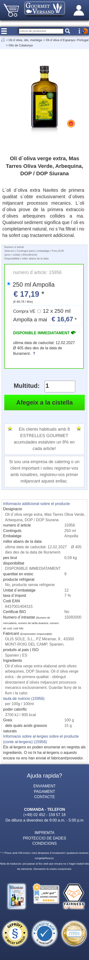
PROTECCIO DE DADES (44, 838)
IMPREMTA (45, 832)
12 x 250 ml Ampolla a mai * (45, 315)
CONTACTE (44, 797)
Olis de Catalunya (21, 45)
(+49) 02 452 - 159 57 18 (44, 814)
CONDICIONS (44, 843)
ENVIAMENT (44, 786)
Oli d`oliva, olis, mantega (25, 40)
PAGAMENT (44, 791)
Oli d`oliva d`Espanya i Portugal (67, 40)
